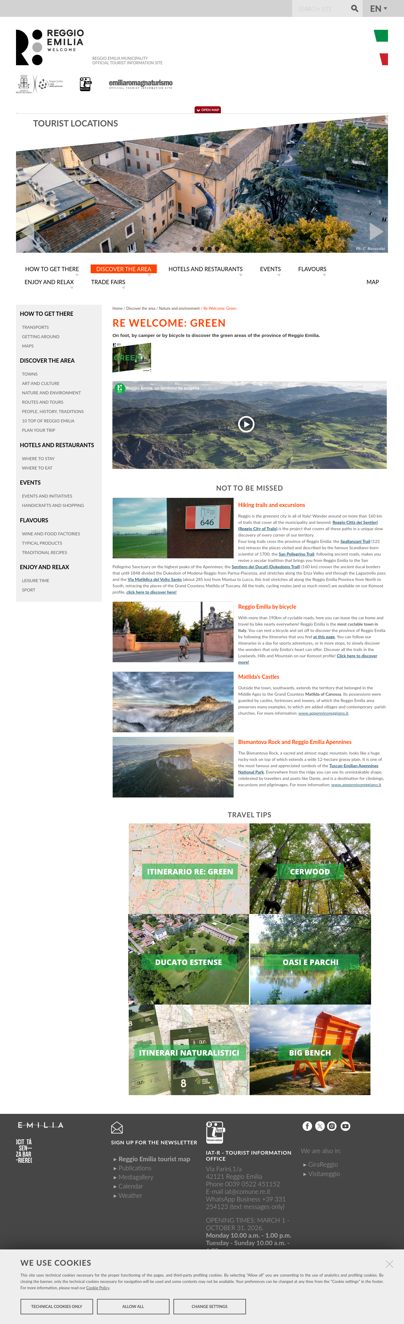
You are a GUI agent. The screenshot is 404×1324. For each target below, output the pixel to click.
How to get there (45, 312)
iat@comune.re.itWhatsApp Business (238, 1193)
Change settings (209, 1308)
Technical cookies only (56, 1308)
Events (30, 479)
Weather (130, 1194)
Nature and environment (179, 307)
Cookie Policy (97, 1289)
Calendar (131, 1184)
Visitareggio (324, 1172)
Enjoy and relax (43, 562)
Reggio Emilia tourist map (154, 1157)
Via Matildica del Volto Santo (155, 578)
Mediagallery (136, 1175)
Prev (25, 232)
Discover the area (46, 358)
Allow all (133, 1308)
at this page (324, 635)
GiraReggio (323, 1163)
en (376, 8)
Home (117, 307)
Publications (135, 1166)
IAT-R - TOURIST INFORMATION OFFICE (249, 1154)
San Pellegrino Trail (296, 552)
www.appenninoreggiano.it (323, 711)
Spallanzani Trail (355, 540)
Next (379, 232)
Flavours (33, 516)
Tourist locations (75, 123)
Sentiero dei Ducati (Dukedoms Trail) (266, 565)
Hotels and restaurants (55, 442)
